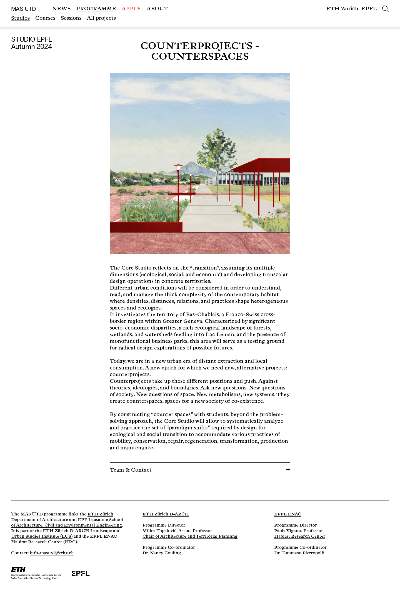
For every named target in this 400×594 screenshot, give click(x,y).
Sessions (71, 18)
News (61, 9)
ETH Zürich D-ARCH (165, 514)
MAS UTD (23, 9)
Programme (96, 9)
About (157, 9)
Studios (20, 18)
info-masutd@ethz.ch (52, 553)
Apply (131, 9)
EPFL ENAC (287, 514)
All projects (101, 18)
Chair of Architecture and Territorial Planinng (190, 536)
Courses (45, 18)
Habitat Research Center (37, 542)
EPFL (369, 9)
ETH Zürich (342, 9)
